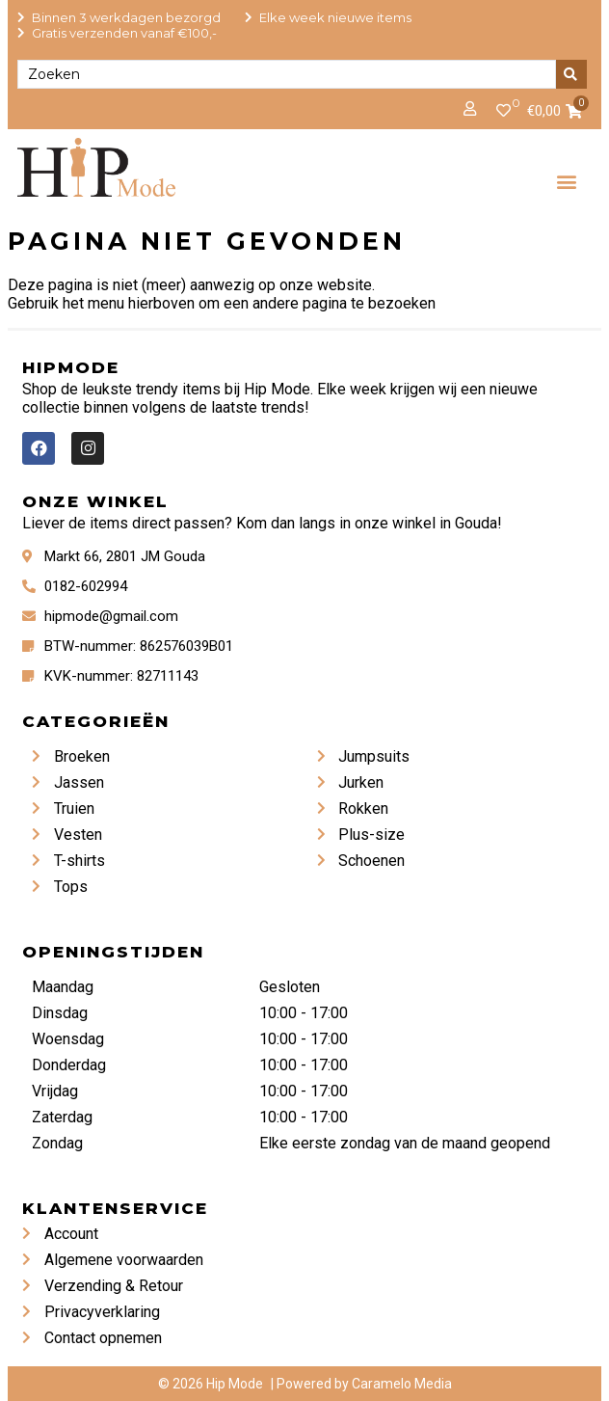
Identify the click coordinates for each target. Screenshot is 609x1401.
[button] (566, 181)
